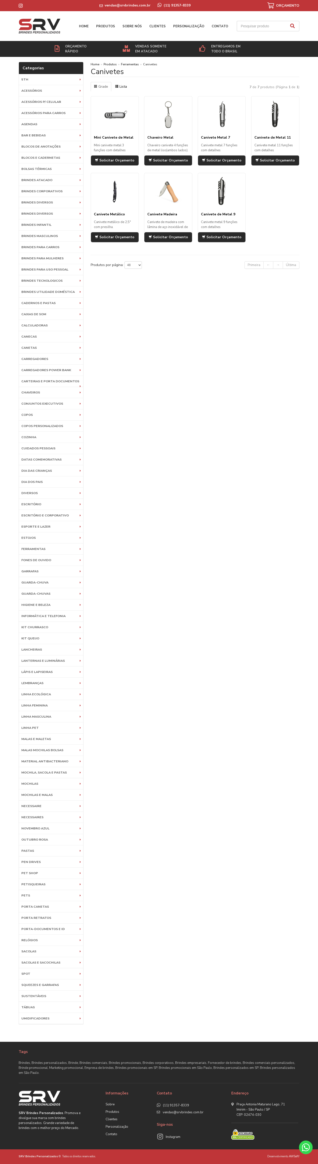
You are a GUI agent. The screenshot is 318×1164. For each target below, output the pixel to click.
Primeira (254, 265)
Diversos (29, 493)
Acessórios (31, 90)
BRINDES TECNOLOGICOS (42, 280)
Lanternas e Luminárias (43, 661)
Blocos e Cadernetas (40, 157)
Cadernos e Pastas (38, 303)
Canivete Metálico (109, 214)
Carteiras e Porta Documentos (50, 381)
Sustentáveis (33, 996)
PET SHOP (29, 873)
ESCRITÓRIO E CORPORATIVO (45, 515)
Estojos (28, 538)
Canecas (29, 336)
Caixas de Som (33, 314)
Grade (101, 86)
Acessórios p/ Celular (41, 102)
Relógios (29, 940)
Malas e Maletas (36, 739)
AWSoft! (294, 1156)
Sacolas (28, 951)
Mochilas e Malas (37, 795)
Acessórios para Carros (43, 113)
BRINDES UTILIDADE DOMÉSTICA (48, 292)
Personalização (188, 26)
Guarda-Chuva (34, 582)
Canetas (29, 348)
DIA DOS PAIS (32, 482)
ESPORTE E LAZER (35, 526)
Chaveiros (30, 392)
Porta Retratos (36, 918)
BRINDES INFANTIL (36, 225)
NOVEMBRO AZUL (35, 828)
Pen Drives (31, 862)
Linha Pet (30, 728)
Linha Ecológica (36, 694)
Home (84, 26)
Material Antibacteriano (44, 761)
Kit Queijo (30, 638)
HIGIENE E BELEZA (35, 605)
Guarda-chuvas (35, 593)
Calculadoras (34, 325)
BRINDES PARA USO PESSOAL (44, 269)
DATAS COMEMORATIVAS (41, 459)
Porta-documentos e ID (43, 929)
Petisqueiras (33, 884)
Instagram (173, 1137)
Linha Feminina (34, 705)
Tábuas (28, 1007)
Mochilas (29, 783)
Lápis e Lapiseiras (37, 672)
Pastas (27, 851)
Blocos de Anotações (41, 146)
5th (24, 79)
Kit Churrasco (34, 627)
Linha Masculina (36, 716)
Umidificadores (35, 1018)
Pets (25, 895)
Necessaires (32, 817)
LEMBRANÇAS (32, 683)
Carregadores (34, 359)
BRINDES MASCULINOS (39, 236)
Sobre (110, 1104)
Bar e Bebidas (33, 135)
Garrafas (30, 571)
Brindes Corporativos (42, 191)
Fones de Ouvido (36, 560)
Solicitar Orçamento (114, 160)
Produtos (105, 26)
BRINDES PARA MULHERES (42, 258)
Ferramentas (33, 549)
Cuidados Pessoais (38, 448)
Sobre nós (132, 26)
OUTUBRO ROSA (34, 839)
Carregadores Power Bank (46, 370)
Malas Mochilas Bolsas (42, 750)
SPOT (25, 973)
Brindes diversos (37, 202)
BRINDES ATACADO (36, 180)
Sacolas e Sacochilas (40, 962)
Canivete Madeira (162, 214)
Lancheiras (31, 649)
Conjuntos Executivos (42, 403)
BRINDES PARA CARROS (40, 247)
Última (291, 265)
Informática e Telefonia (43, 616)
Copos (27, 415)
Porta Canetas (35, 906)
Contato (220, 26)
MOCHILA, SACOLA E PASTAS (44, 772)
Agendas (29, 124)
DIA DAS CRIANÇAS (36, 470)
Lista (121, 86)
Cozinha (28, 437)
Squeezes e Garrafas (40, 985)
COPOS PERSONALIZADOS (42, 426)
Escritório (31, 504)
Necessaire (31, 806)
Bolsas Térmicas (36, 169)
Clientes (157, 26)
